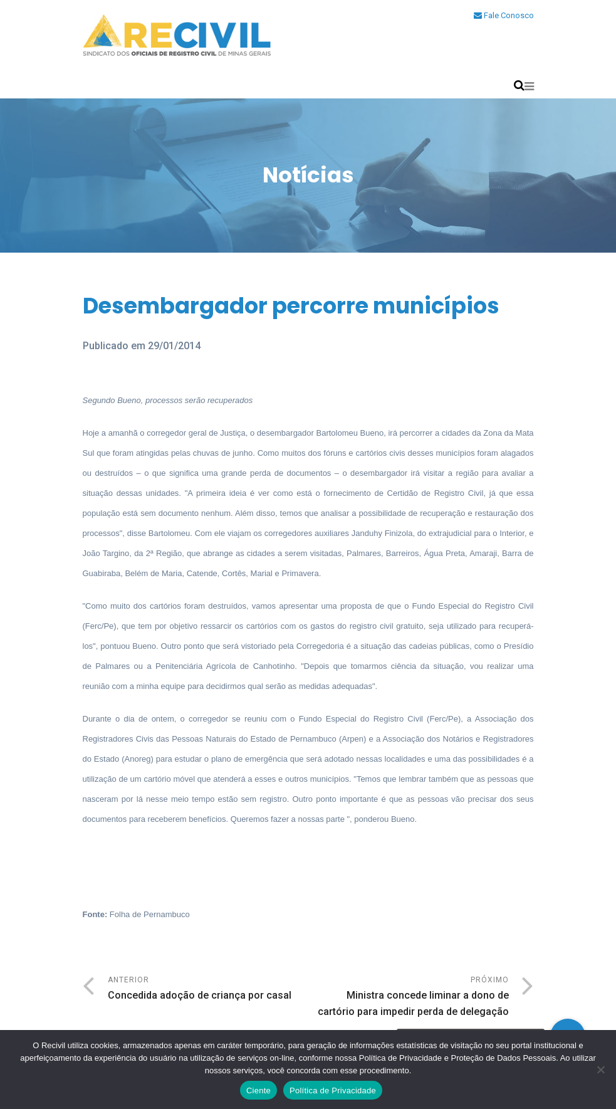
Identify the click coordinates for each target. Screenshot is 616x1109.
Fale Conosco (504, 15)
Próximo (408, 997)
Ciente (258, 1090)
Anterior (208, 989)
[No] (600, 1069)
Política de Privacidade (333, 1090)
